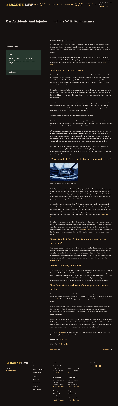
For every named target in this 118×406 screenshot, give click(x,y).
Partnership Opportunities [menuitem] (79, 4)
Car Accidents (60, 332)
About (34, 366)
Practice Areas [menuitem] (43, 4)
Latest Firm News (38, 369)
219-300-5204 (103, 6)
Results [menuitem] (59, 4)
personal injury (85, 229)
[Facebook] (91, 366)
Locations (35, 376)
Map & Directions (58, 373)
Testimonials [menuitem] (68, 4)
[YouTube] (100, 366)
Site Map (35, 386)
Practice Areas (36, 372)
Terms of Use (36, 383)
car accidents (54, 299)
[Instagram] (96, 366)
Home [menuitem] (30, 4)
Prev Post (53, 349)
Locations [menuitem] (51, 4)
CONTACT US (89, 5)
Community (35, 379)
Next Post (106, 349)
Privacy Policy (36, 389)
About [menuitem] (36, 4)
